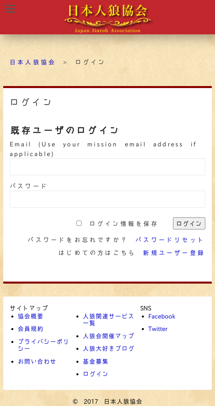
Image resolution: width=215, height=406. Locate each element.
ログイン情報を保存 (124, 223)
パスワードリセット (170, 239)
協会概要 (31, 316)
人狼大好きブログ (109, 348)
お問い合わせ (37, 361)
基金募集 (96, 361)
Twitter (157, 328)
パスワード (29, 186)
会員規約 (31, 328)
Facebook (161, 316)
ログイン (96, 373)
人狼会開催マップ (109, 335)
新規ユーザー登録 (174, 252)
